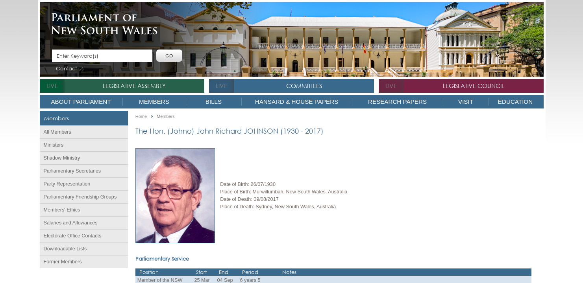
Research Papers (397, 101)
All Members (57, 132)
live (52, 86)
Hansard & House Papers (297, 101)
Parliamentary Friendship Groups (80, 197)
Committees (304, 86)
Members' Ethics (62, 210)
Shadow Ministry (62, 158)
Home (141, 116)
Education (515, 101)
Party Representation (67, 184)
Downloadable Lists (65, 249)
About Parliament (81, 101)
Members (154, 101)
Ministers (54, 145)
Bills (213, 101)
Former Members (63, 262)
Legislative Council (473, 86)
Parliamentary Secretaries (72, 171)
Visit (465, 101)
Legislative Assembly (134, 86)
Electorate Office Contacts (73, 236)
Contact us (69, 69)
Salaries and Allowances (71, 223)
